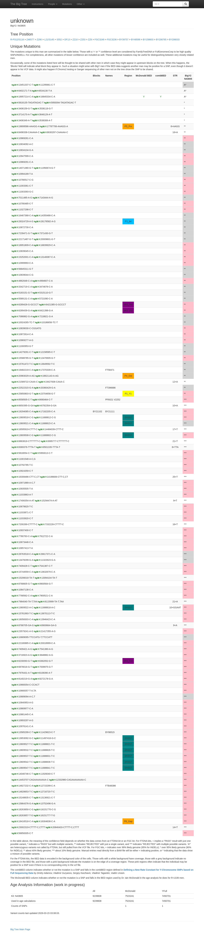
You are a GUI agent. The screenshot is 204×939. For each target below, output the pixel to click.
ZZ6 (90, 39)
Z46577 (30, 39)
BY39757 (123, 39)
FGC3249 (99, 39)
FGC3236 (112, 39)
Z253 (82, 39)
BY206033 (174, 39)
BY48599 (135, 39)
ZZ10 (75, 39)
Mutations (67, 4)
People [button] (52, 4)
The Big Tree (18, 4)
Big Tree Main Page (20, 929)
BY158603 (148, 39)
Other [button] (81, 4)
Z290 (39, 39)
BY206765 (161, 39)
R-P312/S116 (17, 39)
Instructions (37, 4)
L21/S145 (49, 39)
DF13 (67, 39)
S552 (59, 39)
